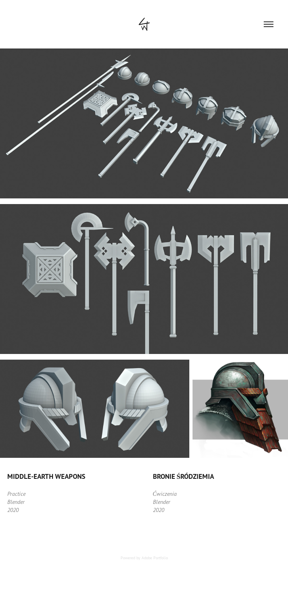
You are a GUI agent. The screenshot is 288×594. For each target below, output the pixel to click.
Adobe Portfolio (155, 557)
